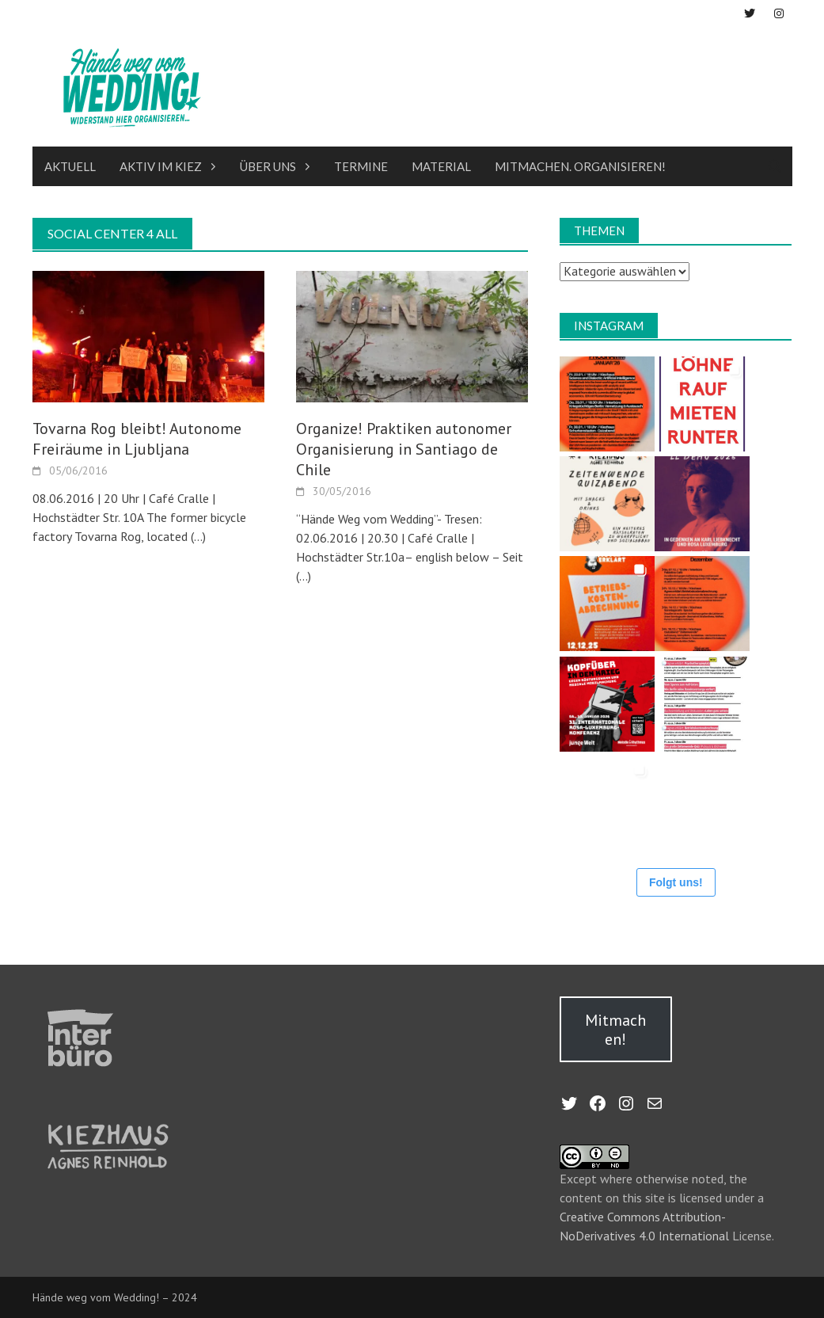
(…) (197, 536)
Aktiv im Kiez (161, 166)
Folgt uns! (676, 882)
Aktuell (70, 166)
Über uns (268, 166)
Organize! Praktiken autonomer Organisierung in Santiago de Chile (403, 449)
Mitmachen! (615, 1029)
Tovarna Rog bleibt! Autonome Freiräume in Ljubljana (136, 438)
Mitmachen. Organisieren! (580, 166)
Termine (361, 166)
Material (441, 166)
